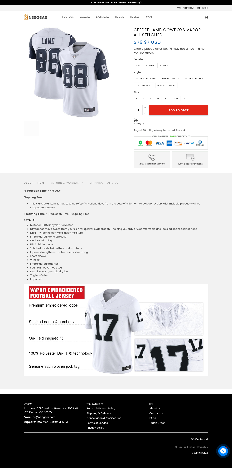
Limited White (170, 67)
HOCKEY (134, 16)
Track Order (202, 7)
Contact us (188, 7)
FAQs (178, 7)
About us (154, 405)
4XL (186, 87)
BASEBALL (85, 16)
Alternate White (146, 67)
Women (164, 54)
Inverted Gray (166, 74)
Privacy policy (95, 425)
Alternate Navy (195, 67)
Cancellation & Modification (104, 415)
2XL (167, 87)
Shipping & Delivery (99, 410)
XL (158, 87)
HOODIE (119, 16)
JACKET (150, 16)
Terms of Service (97, 420)
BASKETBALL (102, 16)
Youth (150, 54)
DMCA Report (199, 436)
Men (138, 54)
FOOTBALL (67, 16)
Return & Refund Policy (101, 405)
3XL (176, 87)
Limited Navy (144, 74)
